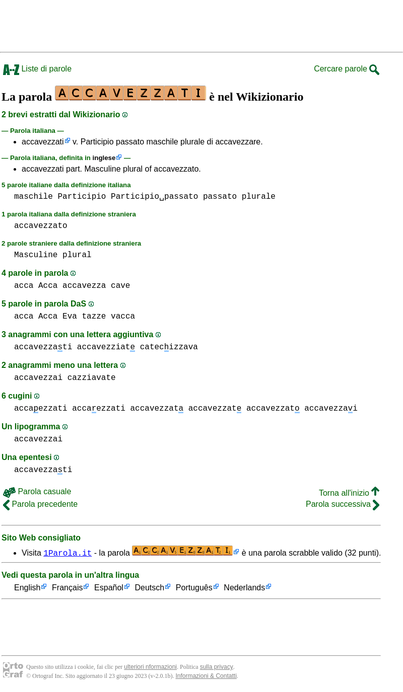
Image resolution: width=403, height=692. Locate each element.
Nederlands (244, 588)
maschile (33, 196)
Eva (69, 316)
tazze (94, 316)
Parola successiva (342, 504)
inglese (104, 158)
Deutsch (150, 588)
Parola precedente (40, 504)
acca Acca (35, 285)
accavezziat (106, 347)
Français (67, 588)
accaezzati (41, 408)
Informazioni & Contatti (205, 675)
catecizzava (169, 347)
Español (108, 588)
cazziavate (92, 377)
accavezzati (43, 141)
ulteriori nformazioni (150, 666)
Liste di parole (37, 68)
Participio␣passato (154, 196)
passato (220, 196)
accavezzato (41, 226)
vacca (123, 316)
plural (77, 255)
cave (120, 285)
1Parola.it (67, 552)
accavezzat (156, 408)
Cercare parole (346, 68)
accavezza (84, 285)
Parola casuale (37, 491)
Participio (81, 196)
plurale (259, 196)
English (27, 588)
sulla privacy (216, 666)
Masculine (35, 255)
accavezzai (38, 377)
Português (194, 588)
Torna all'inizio (349, 493)
